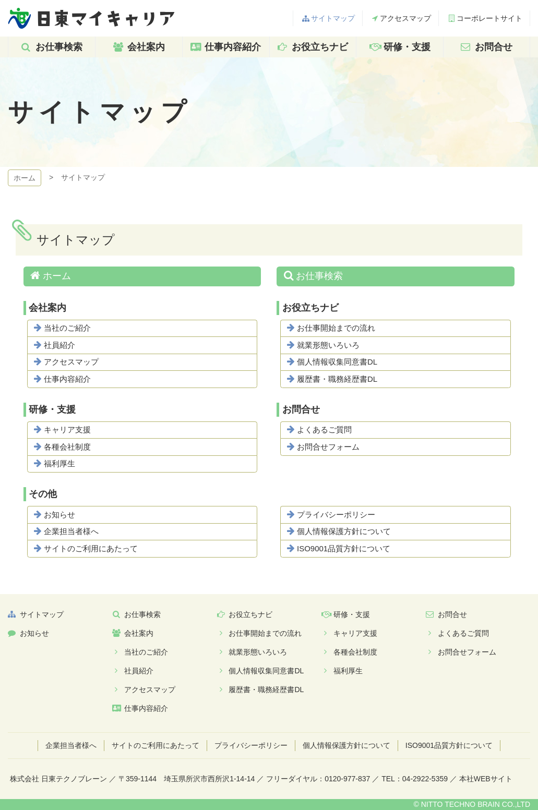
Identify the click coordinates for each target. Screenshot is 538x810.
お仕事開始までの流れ (336, 327)
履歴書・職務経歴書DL (337, 378)
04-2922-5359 (425, 779)
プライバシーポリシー (336, 514)
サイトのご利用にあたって (91, 548)
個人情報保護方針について (344, 531)
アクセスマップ (71, 361)
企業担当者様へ (71, 531)
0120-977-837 (347, 779)
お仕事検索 (319, 276)
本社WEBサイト (485, 779)
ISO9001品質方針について (343, 548)
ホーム (24, 178)
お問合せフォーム (328, 446)
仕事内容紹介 (67, 378)
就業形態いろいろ (328, 345)
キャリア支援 (67, 429)
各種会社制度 (67, 446)
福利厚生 (59, 463)
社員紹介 (59, 345)
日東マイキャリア (91, 18)
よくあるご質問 (324, 429)
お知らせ (59, 514)
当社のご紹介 (67, 327)
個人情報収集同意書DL (337, 361)
